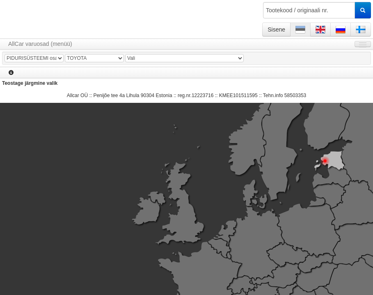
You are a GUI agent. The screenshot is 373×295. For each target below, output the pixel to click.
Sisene (276, 29)
